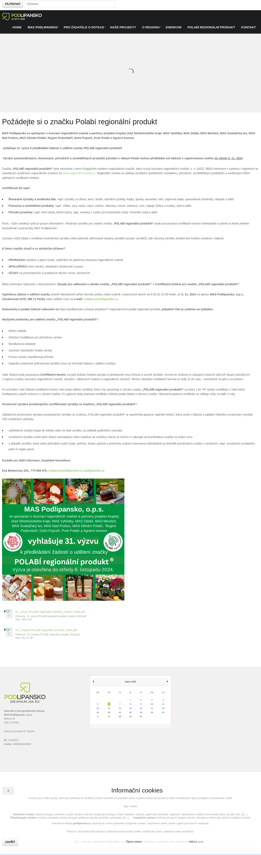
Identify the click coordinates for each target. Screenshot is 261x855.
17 (152, 708)
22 (130, 712)
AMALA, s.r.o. (196, 841)
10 (152, 704)
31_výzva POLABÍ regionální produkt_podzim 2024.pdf (50, 611)
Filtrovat (12, 4)
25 (163, 712)
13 (109, 708)
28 (120, 716)
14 (120, 708)
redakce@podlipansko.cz (101, 299)
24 (152, 712)
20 (109, 712)
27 (109, 716)
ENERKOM (173, 27)
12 (98, 708)
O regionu (151, 27)
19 (98, 712)
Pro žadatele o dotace (84, 27)
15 (130, 708)
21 (120, 712)
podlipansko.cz (94, 470)
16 (141, 708)
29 (130, 716)
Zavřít (10, 842)
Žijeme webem (134, 841)
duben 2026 (130, 682)
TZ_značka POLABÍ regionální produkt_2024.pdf (46, 630)
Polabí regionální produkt (211, 27)
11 (163, 704)
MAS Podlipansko (43, 27)
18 (163, 708)
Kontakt (248, 27)
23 (141, 712)
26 (98, 716)
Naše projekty (123, 27)
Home (17, 27)
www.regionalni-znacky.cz (79, 173)
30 (141, 716)
